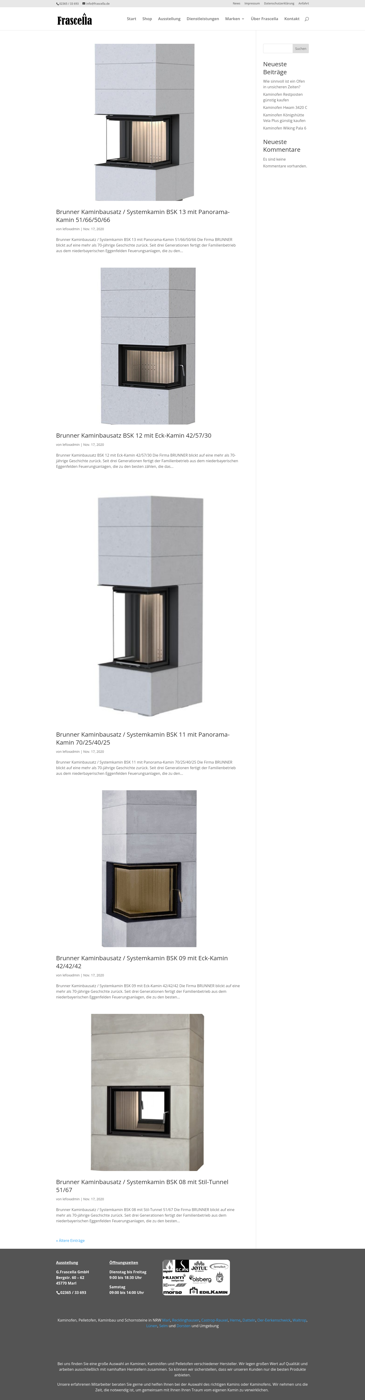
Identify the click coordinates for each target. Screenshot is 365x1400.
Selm (163, 1325)
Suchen (300, 48)
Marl (166, 1320)
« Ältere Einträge (70, 1240)
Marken (232, 19)
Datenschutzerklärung (279, 3)
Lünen (151, 1325)
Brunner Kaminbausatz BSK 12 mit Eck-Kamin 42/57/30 (133, 435)
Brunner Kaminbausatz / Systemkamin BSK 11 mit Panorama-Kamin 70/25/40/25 (143, 738)
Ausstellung (169, 19)
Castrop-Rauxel (214, 1320)
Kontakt (291, 19)
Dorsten (184, 1325)
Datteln (249, 1320)
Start (131, 19)
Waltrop (299, 1320)
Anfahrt (304, 3)
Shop (147, 19)
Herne (235, 1320)
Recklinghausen (185, 1320)
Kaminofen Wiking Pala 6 (284, 128)
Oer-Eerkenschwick (274, 1320)
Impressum (252, 3)
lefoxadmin (71, 229)
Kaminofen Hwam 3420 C (285, 107)
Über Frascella (264, 19)
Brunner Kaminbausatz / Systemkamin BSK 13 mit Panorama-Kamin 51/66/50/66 (143, 215)
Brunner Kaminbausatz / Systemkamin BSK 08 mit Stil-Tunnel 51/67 (142, 1186)
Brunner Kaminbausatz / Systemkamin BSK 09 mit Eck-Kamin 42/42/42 (142, 962)
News (236, 3)
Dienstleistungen (203, 19)
